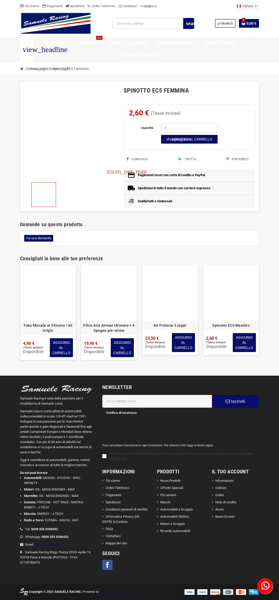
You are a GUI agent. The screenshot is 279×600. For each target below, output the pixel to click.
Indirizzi (220, 488)
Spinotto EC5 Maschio (231, 325)
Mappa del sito (116, 543)
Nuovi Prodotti (170, 481)
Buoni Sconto (225, 516)
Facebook (107, 565)
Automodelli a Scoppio (176, 509)
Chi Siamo (29, 6)
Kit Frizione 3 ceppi (170, 325)
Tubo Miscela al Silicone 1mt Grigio (47, 328)
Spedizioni (75, 6)
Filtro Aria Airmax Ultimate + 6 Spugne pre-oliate (109, 328)
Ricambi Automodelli (175, 531)
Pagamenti (52, 6)
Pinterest (237, 159)
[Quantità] (189, 128)
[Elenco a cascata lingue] (247, 6)
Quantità (147, 128)
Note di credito (225, 502)
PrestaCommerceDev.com (118, 592)
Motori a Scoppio (172, 524)
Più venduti (168, 495)
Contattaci (127, 6)
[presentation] (140, 427)
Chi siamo (113, 481)
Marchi (165, 502)
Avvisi (219, 509)
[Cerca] (153, 23)
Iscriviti (235, 401)
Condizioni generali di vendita (126, 509)
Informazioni (224, 481)
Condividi (137, 159)
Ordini (219, 495)
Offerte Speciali (171, 488)
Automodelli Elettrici (174, 516)
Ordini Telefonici (101, 6)
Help (146, 6)
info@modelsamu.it (49, 544)
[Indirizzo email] (157, 401)
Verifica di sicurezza (121, 413)
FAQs (109, 529)
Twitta (187, 159)
